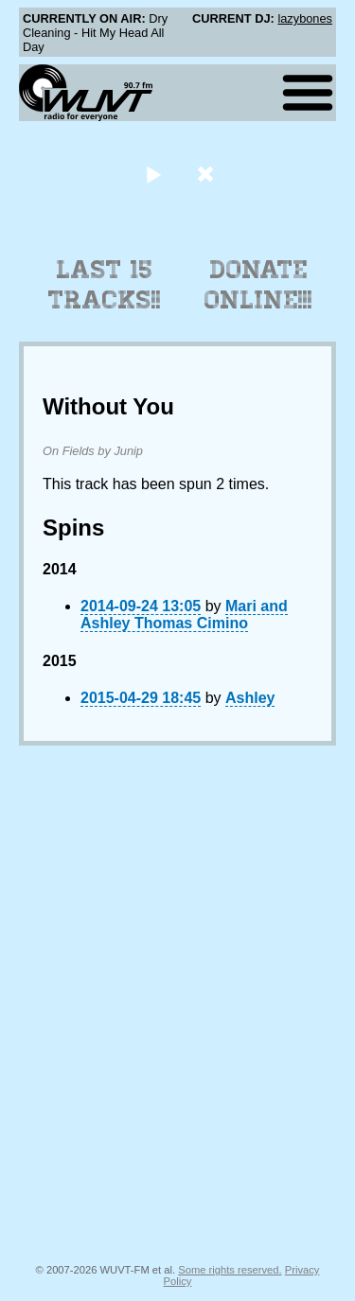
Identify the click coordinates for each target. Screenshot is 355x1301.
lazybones (304, 18)
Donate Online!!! (258, 285)
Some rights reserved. (229, 1269)
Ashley (250, 698)
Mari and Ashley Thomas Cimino (184, 614)
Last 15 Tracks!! (104, 285)
